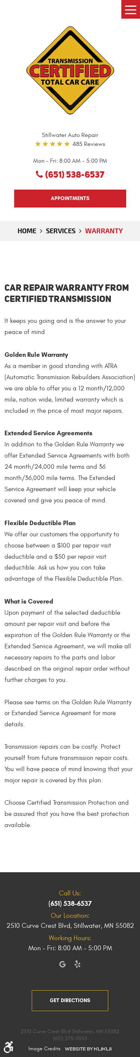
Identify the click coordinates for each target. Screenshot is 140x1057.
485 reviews (88, 144)
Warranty (104, 231)
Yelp (77, 964)
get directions (70, 1000)
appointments (70, 198)
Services (60, 231)
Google (62, 964)
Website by (88, 1048)
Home (27, 231)
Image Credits (44, 1048)
